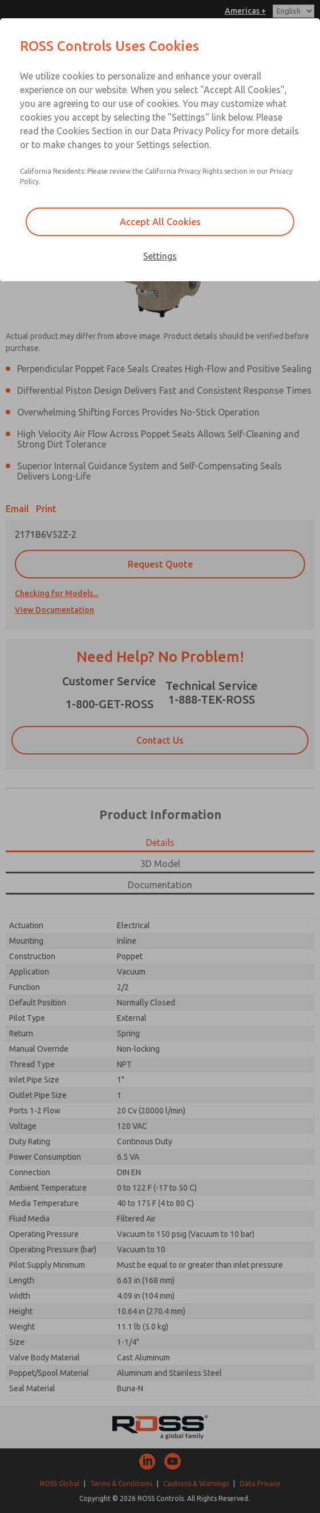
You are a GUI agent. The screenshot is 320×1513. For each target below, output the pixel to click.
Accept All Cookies (160, 222)
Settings (160, 256)
